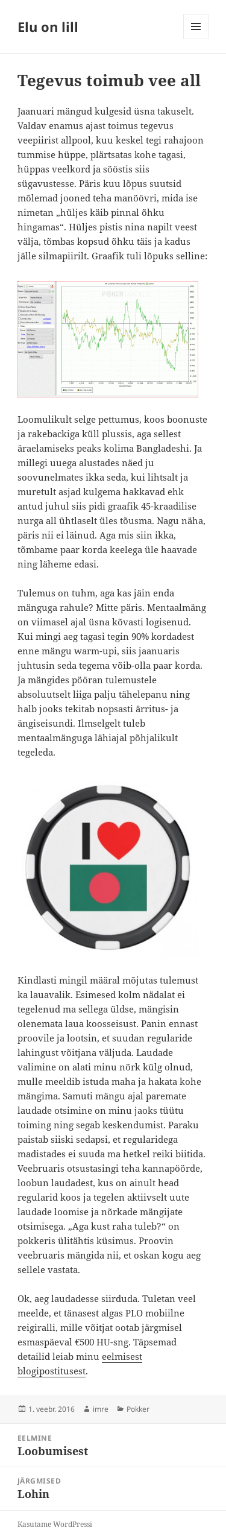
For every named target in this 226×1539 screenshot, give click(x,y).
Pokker (138, 1409)
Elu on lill (47, 26)
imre (100, 1409)
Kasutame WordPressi (54, 1524)
